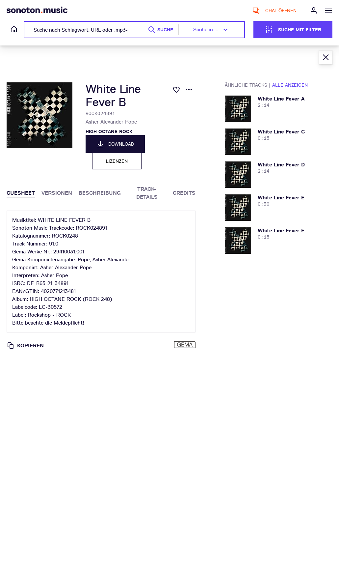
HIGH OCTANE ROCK (109, 131)
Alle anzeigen (290, 85)
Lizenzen (117, 161)
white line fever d (281, 164)
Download (115, 144)
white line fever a (281, 99)
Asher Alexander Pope (111, 122)
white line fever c (281, 132)
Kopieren (25, 346)
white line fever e (281, 197)
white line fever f (281, 230)
